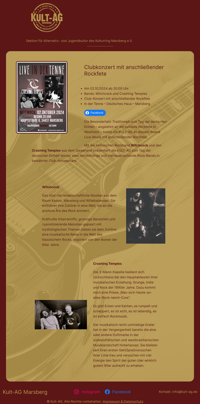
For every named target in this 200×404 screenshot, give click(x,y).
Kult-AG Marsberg (25, 392)
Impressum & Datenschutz (123, 401)
